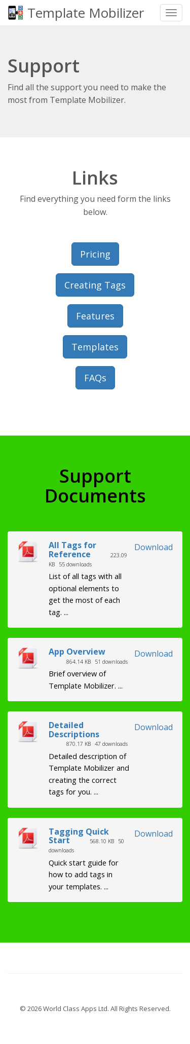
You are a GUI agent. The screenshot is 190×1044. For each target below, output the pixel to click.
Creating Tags (95, 285)
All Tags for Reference (72, 549)
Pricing (95, 254)
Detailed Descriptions (74, 729)
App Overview (77, 651)
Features (95, 316)
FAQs (95, 378)
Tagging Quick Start (79, 836)
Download (153, 547)
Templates (95, 347)
